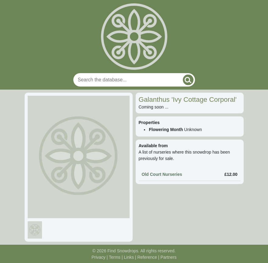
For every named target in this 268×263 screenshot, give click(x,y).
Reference (147, 257)
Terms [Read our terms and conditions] (114, 257)
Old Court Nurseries (162, 174)
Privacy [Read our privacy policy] (99, 257)
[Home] (134, 36)
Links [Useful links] (129, 257)
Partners (168, 257)
